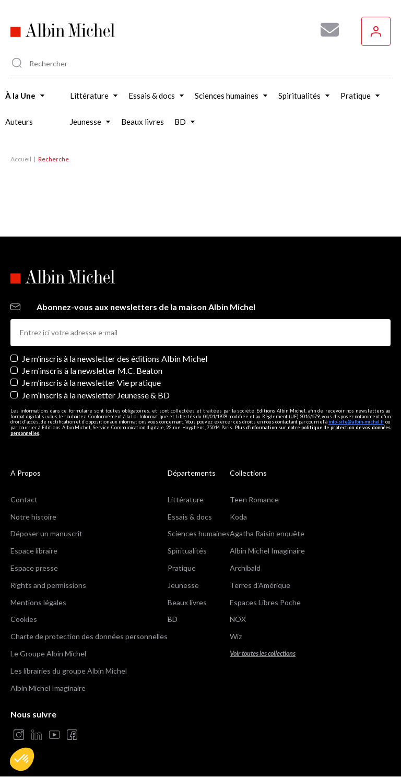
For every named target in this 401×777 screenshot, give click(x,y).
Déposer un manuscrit (46, 533)
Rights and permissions (48, 585)
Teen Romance (254, 499)
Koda (238, 516)
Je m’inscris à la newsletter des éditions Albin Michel (114, 358)
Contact (24, 499)
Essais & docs (190, 516)
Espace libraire (33, 550)
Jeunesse (183, 585)
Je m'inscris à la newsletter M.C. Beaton (92, 370)
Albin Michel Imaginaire (48, 688)
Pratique (182, 567)
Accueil (20, 159)
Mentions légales (38, 602)
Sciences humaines (199, 533)
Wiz (236, 636)
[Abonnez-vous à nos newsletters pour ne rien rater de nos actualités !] (326, 30)
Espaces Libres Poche (265, 602)
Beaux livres (187, 602)
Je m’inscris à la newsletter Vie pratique (91, 382)
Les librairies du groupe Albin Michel (68, 670)
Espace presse (34, 567)
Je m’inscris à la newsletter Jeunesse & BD (96, 395)
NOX (238, 619)
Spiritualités (187, 550)
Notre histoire (33, 516)
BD (173, 619)
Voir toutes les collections (263, 653)
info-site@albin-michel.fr (356, 422)
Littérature (186, 499)
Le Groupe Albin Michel (48, 653)
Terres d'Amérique (260, 585)
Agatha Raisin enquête (267, 533)
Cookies (23, 619)
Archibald (245, 567)
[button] (21, 759)
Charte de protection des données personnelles (89, 636)
